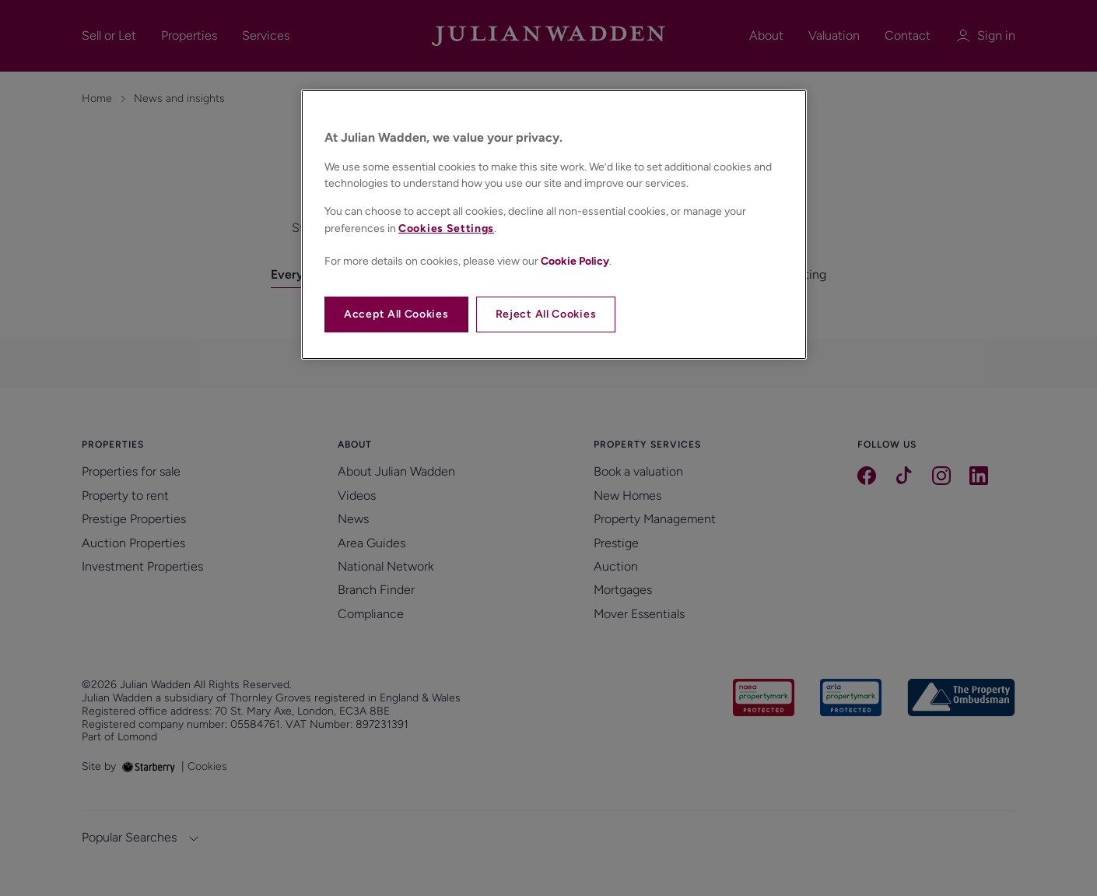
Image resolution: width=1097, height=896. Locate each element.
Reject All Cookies (546, 314)
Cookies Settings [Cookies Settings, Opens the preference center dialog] (446, 228)
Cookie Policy (575, 261)
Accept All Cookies (396, 314)
